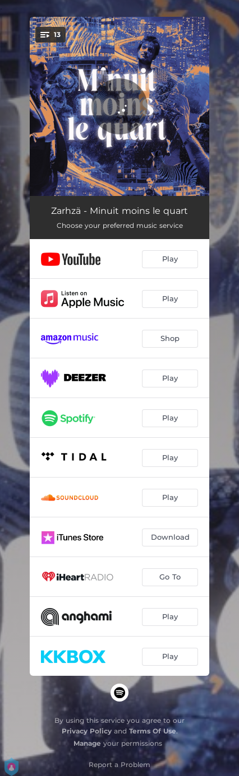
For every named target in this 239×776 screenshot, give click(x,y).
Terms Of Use (152, 731)
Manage (87, 743)
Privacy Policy (87, 731)
